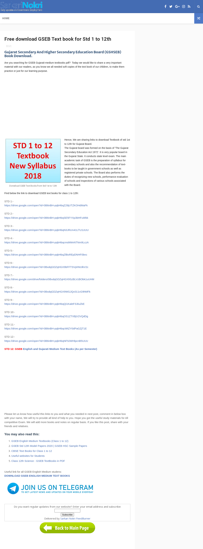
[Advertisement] (67, 105)
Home (5, 18)
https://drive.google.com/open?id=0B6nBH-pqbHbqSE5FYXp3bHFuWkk (46, 217)
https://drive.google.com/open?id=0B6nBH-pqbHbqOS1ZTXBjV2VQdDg (46, 316)
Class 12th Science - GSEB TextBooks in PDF (38, 460)
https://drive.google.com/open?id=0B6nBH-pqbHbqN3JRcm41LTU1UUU (46, 229)
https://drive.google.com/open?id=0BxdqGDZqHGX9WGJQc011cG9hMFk (47, 291)
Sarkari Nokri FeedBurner (75, 518)
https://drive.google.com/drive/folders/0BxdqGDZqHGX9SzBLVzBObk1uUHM (49, 279)
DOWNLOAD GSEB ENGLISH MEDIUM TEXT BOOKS (37, 475)
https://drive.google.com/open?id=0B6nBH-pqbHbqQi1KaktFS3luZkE (44, 303)
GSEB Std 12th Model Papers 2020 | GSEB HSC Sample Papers (49, 445)
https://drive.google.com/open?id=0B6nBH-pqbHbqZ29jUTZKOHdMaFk (46, 205)
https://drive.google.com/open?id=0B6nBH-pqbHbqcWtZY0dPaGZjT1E (45, 328)
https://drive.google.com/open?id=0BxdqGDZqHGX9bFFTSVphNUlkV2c (46, 267)
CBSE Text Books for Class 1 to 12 (31, 450)
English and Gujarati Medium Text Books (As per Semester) (60, 348)
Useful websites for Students (28, 455)
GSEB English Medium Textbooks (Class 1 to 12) (39, 440)
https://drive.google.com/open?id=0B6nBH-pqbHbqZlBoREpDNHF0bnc (45, 254)
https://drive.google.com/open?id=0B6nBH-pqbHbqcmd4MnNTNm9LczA (46, 242)
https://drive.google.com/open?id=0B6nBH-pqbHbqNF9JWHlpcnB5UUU (46, 340)
